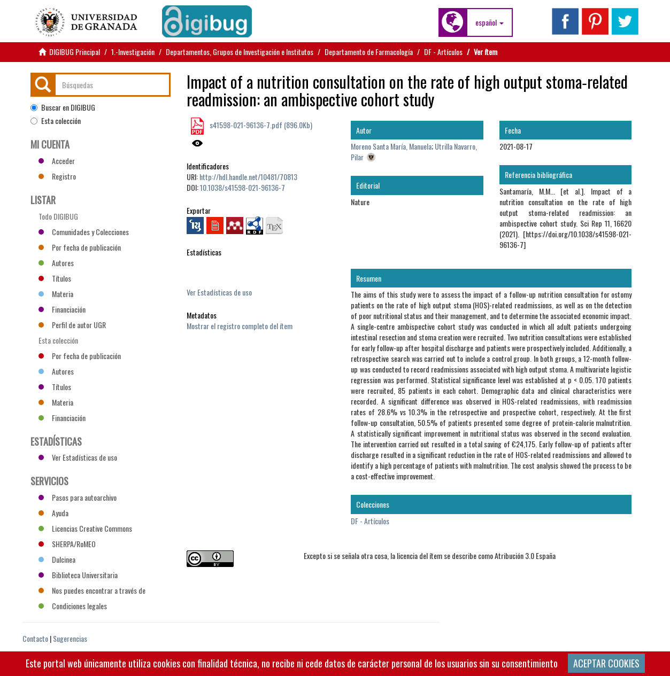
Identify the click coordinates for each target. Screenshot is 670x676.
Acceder (56, 160)
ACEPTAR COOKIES (606, 663)
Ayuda (53, 512)
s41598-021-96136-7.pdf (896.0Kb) (260, 124)
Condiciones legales (72, 605)
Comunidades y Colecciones (83, 231)
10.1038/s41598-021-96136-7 (242, 187)
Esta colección (55, 120)
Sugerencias (70, 638)
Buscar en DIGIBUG (62, 107)
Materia (55, 293)
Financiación (62, 309)
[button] (489, 22)
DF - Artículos (443, 51)
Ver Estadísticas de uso (219, 292)
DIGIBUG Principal (74, 51)
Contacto (35, 638)
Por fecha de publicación (79, 247)
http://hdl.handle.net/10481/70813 (248, 176)
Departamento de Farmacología (369, 51)
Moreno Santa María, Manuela (391, 146)
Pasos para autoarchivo (77, 497)
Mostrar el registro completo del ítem (239, 325)
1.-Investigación (133, 51)
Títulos (54, 278)
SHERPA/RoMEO (67, 543)
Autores (56, 262)
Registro (57, 176)
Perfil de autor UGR (72, 324)
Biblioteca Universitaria (78, 574)
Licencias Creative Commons (85, 528)
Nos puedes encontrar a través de (91, 590)
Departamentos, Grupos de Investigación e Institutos (239, 51)
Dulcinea (56, 559)
